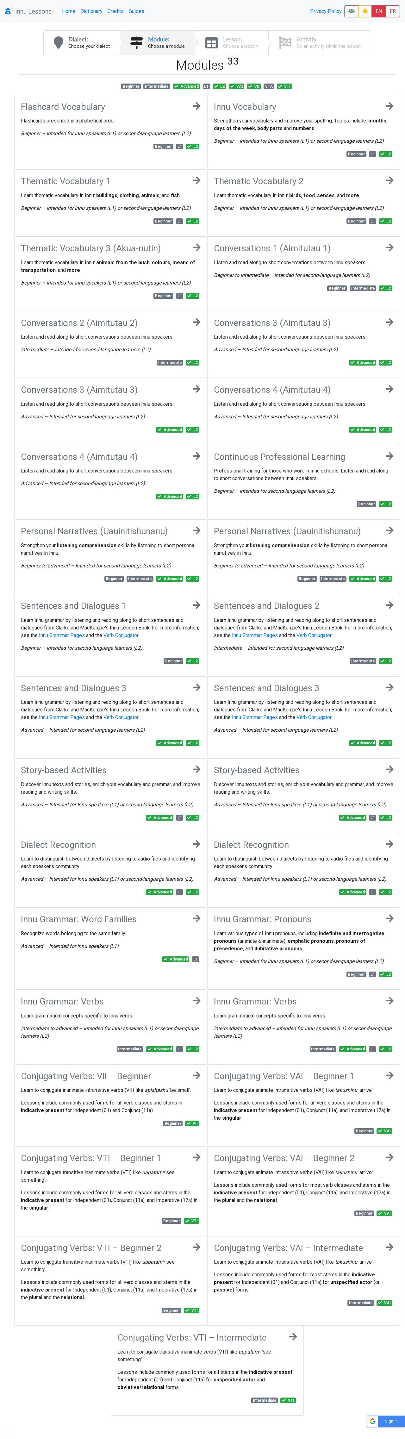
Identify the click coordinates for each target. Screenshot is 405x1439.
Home (68, 11)
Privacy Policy (326, 11)
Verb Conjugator (120, 635)
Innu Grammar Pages (62, 635)
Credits (116, 11)
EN (379, 11)
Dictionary (91, 11)
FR (393, 11)
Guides (136, 11)
